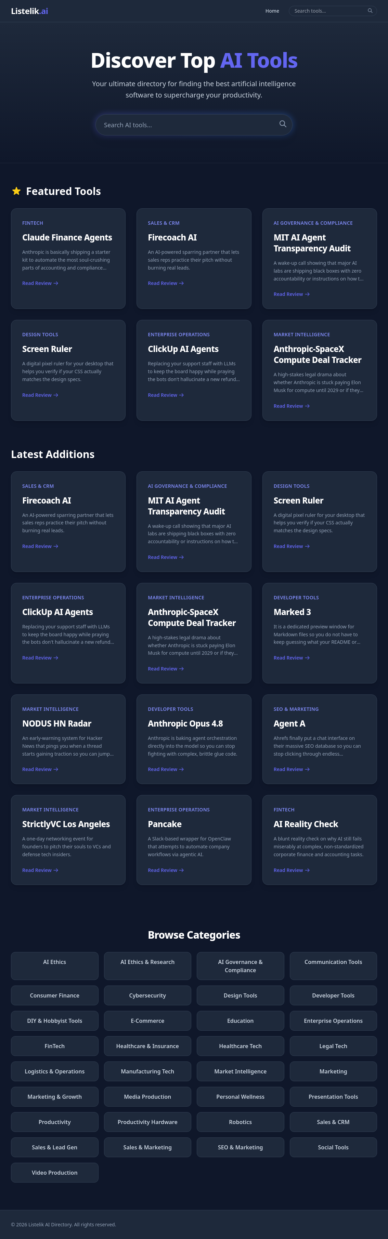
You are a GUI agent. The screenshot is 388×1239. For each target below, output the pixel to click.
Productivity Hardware (148, 1122)
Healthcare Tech (240, 1046)
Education (240, 1021)
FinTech (54, 1046)
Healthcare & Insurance (147, 1046)
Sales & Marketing (148, 1147)
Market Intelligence (240, 1071)
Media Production (147, 1096)
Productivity (55, 1122)
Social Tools (333, 1147)
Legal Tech (333, 1046)
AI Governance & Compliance (240, 966)
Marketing (333, 1071)
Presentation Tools (333, 1096)
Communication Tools (333, 962)
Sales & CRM (333, 1122)
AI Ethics (54, 962)
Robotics (240, 1122)
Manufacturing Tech (147, 1071)
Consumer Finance (54, 995)
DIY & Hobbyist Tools (54, 1021)
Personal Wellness (240, 1096)
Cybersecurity (147, 995)
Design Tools (240, 995)
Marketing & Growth (54, 1096)
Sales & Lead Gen (54, 1147)
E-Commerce (147, 1021)
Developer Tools (333, 995)
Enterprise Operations (333, 1021)
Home (272, 11)
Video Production (55, 1172)
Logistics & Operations (55, 1071)
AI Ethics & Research (147, 962)
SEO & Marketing (240, 1147)
